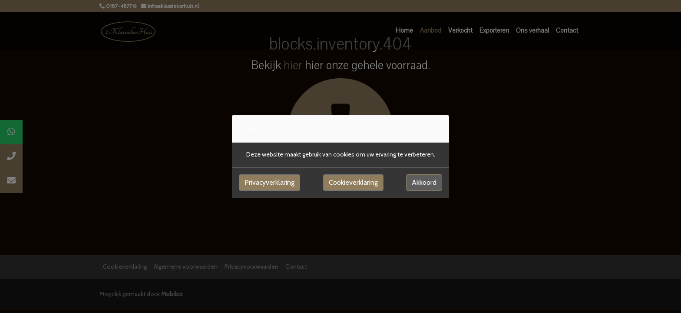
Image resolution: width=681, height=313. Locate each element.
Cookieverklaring (353, 182)
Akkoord (424, 182)
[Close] (440, 127)
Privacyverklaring (269, 182)
